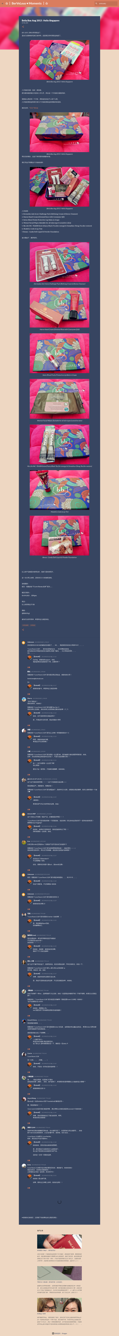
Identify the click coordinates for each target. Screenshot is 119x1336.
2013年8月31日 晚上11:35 (49, 946)
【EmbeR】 (37, 656)
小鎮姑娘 (30, 1076)
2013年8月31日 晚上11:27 (49, 855)
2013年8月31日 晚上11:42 (49, 1063)
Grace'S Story (32, 1020)
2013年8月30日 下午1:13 (44, 935)
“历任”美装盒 (33, 108)
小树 (28, 751)
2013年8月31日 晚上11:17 (49, 685)
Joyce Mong (31, 1098)
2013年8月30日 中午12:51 (42, 894)
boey (29, 1165)
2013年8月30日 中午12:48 (42, 874)
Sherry (29, 698)
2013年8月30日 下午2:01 (45, 1020)
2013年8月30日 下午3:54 (41, 1076)
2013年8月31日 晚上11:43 (49, 1085)
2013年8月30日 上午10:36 (49, 779)
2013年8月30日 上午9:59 (38, 751)
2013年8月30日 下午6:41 (43, 1127)
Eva (28, 841)
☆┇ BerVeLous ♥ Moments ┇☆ (26, 3)
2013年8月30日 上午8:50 (40, 698)
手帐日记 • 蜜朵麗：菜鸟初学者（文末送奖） (50, 1282)
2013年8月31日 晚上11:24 (49, 760)
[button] (23, 27)
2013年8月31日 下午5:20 (39, 1165)
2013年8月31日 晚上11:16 (49, 656)
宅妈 (28, 913)
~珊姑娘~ (30, 990)
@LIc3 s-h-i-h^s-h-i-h (34, 779)
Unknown (30, 642)
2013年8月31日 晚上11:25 (49, 797)
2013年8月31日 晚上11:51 (49, 1175)
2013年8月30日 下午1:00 (38, 913)
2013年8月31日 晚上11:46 (49, 1112)
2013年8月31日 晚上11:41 (49, 1036)
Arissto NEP (31, 814)
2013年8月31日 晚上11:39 (49, 1005)
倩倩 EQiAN (31, 1127)
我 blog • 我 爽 (41, 1313)
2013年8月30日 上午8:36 (38, 671)
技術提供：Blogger (59, 1333)
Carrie (29, 1053)
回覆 (28, 667)
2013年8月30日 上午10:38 (44, 814)
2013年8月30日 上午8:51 (38, 729)
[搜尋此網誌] (108, 3)
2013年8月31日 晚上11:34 (49, 920)
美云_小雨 (30, 961)
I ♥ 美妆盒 (32, 625)
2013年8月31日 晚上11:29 (49, 900)
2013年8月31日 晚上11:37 (49, 973)
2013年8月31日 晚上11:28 (49, 881)
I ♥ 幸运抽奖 (25, 625)
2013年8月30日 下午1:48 (41, 990)
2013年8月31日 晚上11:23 (49, 736)
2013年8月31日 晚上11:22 (49, 713)
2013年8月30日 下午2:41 (40, 1053)
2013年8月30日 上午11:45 (38, 841)
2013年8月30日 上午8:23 (42, 642)
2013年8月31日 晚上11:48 (49, 1142)
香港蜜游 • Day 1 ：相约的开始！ (46, 1250)
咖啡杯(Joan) (31, 935)
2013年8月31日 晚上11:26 (49, 826)
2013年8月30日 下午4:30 (43, 1098)
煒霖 (28, 729)
